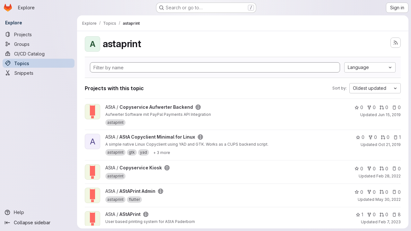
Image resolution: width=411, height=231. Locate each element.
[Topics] (38, 63)
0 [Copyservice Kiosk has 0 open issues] (396, 168)
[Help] (38, 212)
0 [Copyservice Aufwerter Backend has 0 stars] (358, 107)
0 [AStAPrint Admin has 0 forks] (371, 192)
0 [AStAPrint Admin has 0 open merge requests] (384, 192)
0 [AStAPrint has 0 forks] (371, 214)
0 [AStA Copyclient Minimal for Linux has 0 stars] (360, 137)
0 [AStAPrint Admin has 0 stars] (358, 192)
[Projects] (38, 34)
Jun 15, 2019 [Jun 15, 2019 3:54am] (389, 114)
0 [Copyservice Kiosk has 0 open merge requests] (384, 168)
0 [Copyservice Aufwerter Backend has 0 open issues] (396, 107)
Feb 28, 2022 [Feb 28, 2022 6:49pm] (388, 176)
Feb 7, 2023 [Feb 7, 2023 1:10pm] (390, 221)
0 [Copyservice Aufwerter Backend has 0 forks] (371, 107)
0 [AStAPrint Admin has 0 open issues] (396, 192)
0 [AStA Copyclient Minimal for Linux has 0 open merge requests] (385, 137)
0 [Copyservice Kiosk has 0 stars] (358, 168)
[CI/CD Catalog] (38, 53)
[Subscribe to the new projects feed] (395, 43)
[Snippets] (38, 72)
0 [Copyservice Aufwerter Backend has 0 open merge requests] (384, 107)
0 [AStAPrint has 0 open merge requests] (384, 214)
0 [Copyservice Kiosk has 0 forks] (371, 168)
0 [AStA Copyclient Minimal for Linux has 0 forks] (372, 137)
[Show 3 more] (161, 152)
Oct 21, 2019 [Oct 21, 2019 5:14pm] (389, 144)
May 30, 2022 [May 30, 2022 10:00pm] (388, 199)
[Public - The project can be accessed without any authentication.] (198, 107)
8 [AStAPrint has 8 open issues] (396, 214)
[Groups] (38, 43)
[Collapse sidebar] (38, 222)
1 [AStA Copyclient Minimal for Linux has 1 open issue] (397, 137)
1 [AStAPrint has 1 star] (359, 214)
